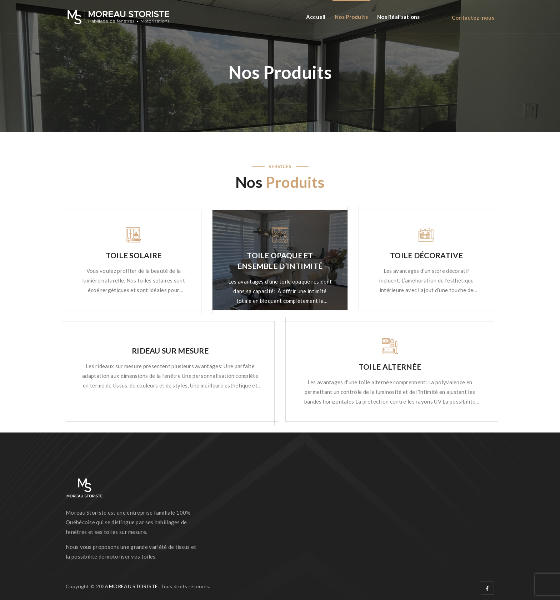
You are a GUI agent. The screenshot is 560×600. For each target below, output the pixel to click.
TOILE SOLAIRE (134, 255)
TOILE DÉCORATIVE (426, 255)
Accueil (316, 17)
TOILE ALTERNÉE (390, 366)
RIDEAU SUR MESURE (170, 350)
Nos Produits (351, 17)
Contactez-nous (473, 17)
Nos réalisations (398, 17)
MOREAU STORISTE (133, 586)
